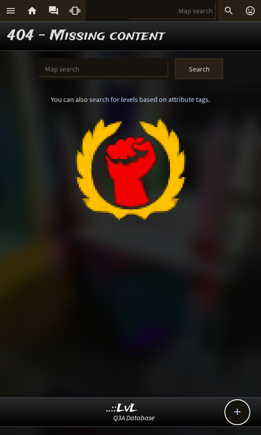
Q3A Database (134, 417)
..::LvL (122, 408)
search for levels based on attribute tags (148, 99)
